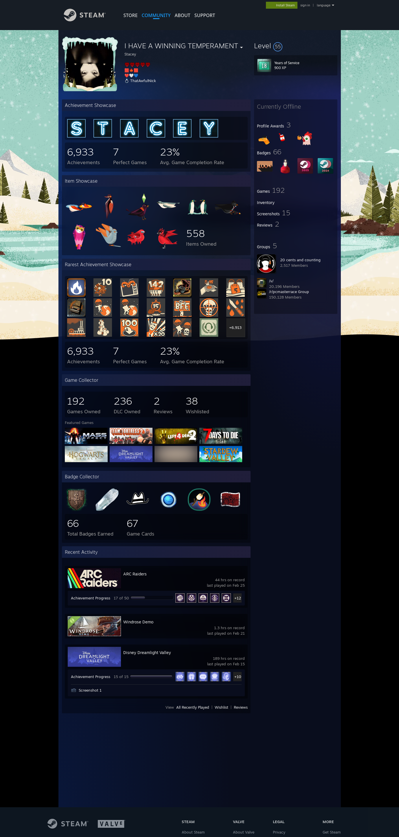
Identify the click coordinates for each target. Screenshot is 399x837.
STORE (131, 15)
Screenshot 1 (90, 690)
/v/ (271, 281)
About (182, 15)
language (323, 5)
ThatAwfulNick (143, 80)
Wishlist (221, 707)
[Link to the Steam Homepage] (89, 19)
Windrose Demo (138, 621)
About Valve (243, 832)
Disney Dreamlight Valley (147, 652)
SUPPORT (204, 15)
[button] (295, 45)
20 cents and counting (300, 260)
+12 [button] (237, 598)
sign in (305, 5)
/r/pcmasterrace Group (289, 291)
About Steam (193, 832)
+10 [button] (237, 676)
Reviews (241, 707)
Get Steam (332, 832)
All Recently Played (192, 707)
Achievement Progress (90, 598)
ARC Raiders (135, 573)
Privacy (279, 832)
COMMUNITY (156, 15)
